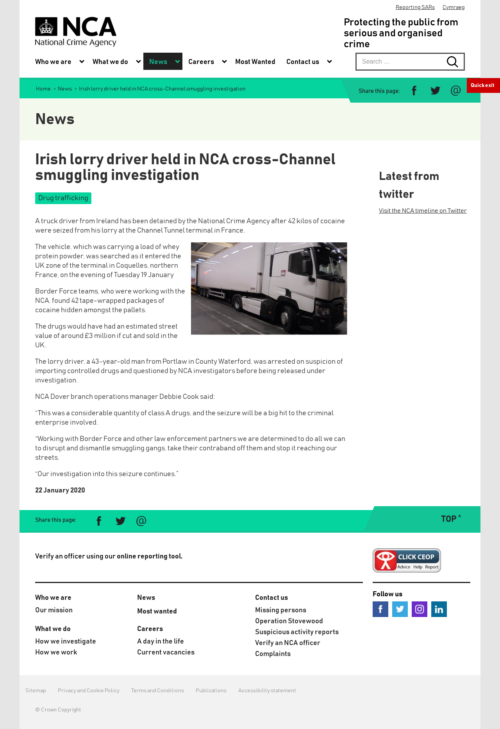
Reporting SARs (415, 7)
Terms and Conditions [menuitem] (157, 690)
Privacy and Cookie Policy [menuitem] (89, 690)
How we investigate (65, 641)
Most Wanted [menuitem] (255, 62)
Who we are (53, 597)
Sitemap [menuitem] (35, 690)
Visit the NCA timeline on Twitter (423, 211)
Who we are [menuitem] (53, 62)
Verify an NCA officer (287, 643)
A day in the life (160, 641)
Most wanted (157, 611)
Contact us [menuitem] (302, 62)
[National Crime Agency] (75, 32)
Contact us (271, 597)
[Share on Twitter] (435, 91)
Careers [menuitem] (201, 62)
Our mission (54, 610)
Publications (211, 690)
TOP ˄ (451, 519)
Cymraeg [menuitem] (454, 7)
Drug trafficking (63, 198)
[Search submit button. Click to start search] (456, 62)
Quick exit (483, 85)
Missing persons (280, 610)
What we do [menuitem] (110, 62)
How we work (56, 652)
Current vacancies (166, 652)
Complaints (273, 654)
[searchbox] (410, 62)
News (146, 597)
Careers (150, 629)
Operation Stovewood (289, 621)
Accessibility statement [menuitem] (267, 690)
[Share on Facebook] (414, 91)
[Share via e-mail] (455, 91)
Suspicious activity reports (297, 632)
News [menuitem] (158, 62)
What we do (53, 629)
